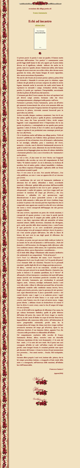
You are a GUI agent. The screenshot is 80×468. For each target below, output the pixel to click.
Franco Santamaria (40, 13)
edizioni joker (40, 25)
